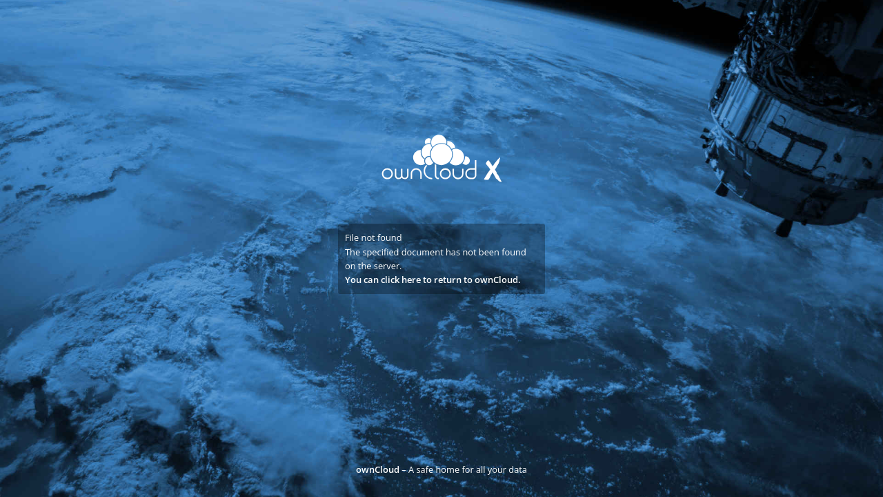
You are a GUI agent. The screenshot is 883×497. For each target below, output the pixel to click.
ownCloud (377, 469)
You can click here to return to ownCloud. (433, 279)
